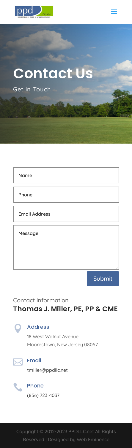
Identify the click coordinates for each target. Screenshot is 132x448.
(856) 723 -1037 (43, 395)
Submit (102, 278)
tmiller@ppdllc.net (47, 370)
